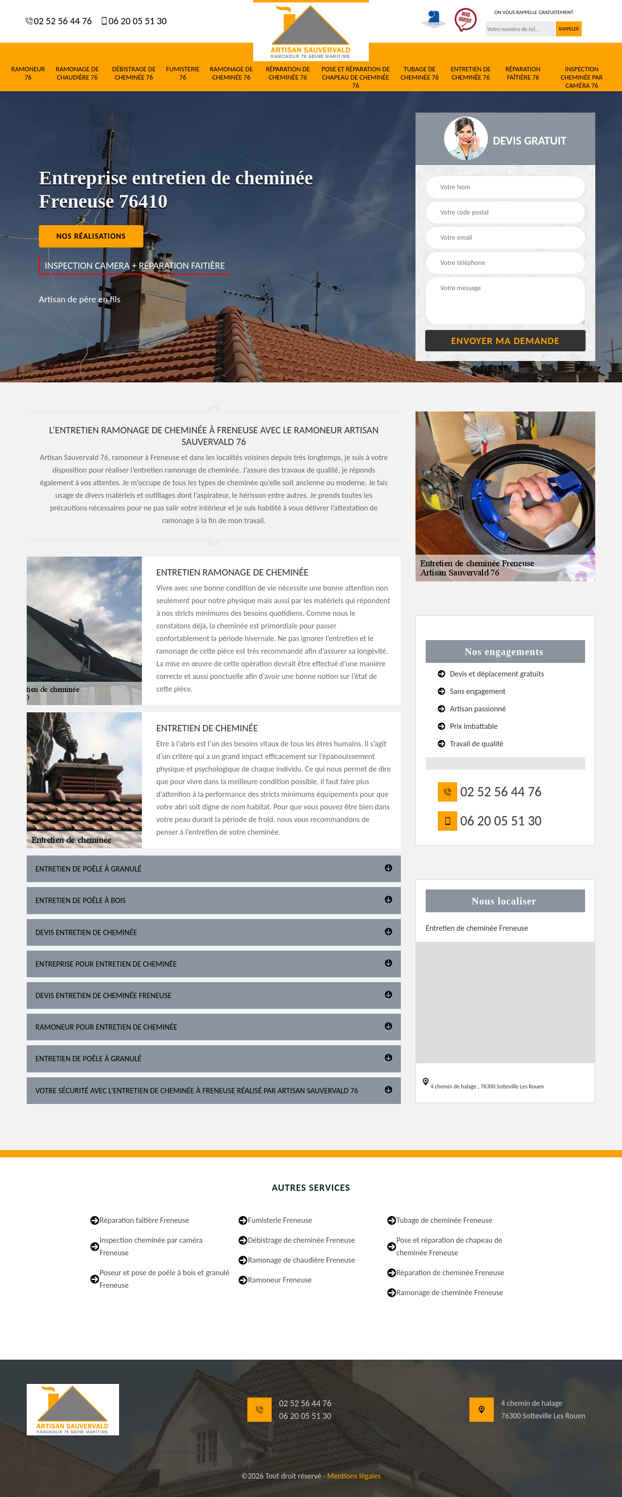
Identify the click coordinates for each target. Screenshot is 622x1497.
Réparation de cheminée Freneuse (450, 1272)
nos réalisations (91, 236)
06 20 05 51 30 (136, 21)
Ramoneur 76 (28, 74)
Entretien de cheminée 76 (471, 74)
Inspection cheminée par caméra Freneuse (151, 1246)
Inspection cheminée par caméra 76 (582, 78)
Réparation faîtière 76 (522, 74)
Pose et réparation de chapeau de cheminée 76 (356, 78)
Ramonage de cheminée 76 (231, 74)
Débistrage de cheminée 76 (134, 74)
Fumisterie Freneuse (280, 1220)
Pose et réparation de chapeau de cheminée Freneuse (449, 1246)
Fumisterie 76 (183, 74)
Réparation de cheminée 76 (288, 74)
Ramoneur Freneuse (279, 1279)
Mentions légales (353, 1476)
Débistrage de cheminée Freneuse (301, 1240)
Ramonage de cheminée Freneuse (450, 1292)
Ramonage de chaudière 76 (77, 74)
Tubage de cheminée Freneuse (444, 1220)
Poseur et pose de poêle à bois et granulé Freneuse (164, 1279)
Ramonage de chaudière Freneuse (301, 1260)
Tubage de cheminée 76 (419, 74)
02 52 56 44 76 (62, 21)
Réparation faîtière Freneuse (144, 1220)
